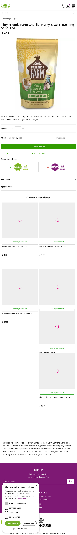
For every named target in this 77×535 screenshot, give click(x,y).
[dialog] (20, 508)
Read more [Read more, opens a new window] (22, 498)
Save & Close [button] (12, 523)
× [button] (36, 485)
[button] (21, 528)
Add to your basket (20, 242)
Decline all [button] (29, 523)
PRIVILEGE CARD (38, 435)
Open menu (74, 6)
